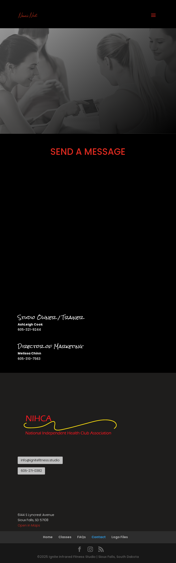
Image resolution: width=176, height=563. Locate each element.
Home (48, 537)
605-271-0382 (31, 470)
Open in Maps (29, 525)
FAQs (81, 537)
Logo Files (120, 537)
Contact (99, 537)
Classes (64, 537)
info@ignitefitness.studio (40, 460)
